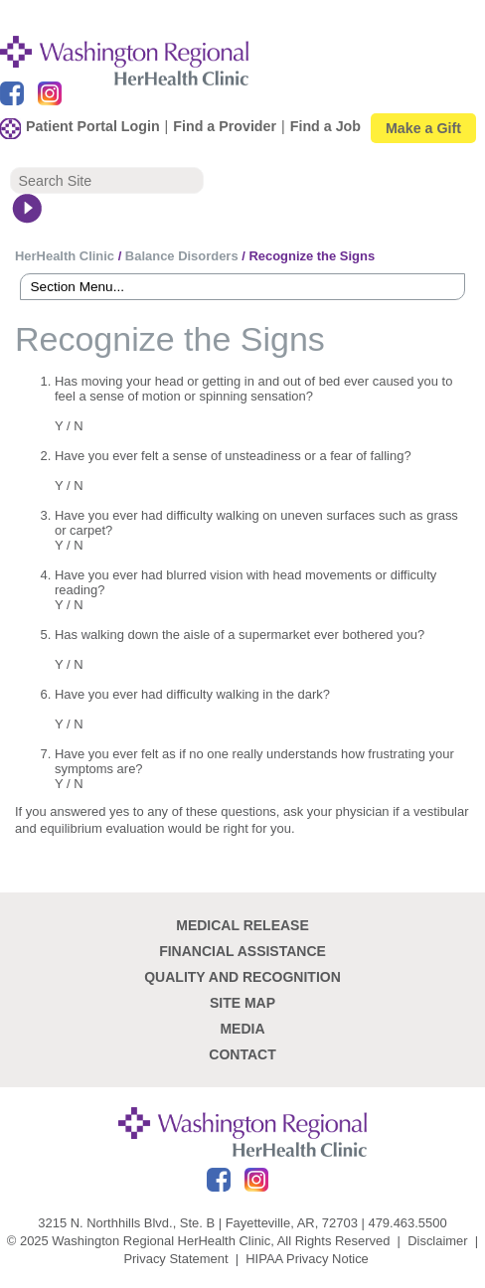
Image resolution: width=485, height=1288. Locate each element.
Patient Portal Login (93, 126)
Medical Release (242, 925)
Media (242, 1029)
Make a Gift (423, 128)
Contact (242, 1054)
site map (242, 1003)
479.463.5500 (407, 1222)
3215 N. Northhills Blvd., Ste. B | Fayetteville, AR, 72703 (198, 1222)
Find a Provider (224, 126)
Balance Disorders (182, 255)
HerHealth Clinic (64, 255)
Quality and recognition (242, 977)
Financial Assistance (242, 951)
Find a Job (325, 126)
